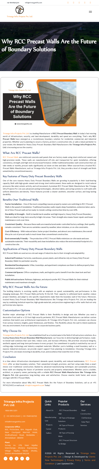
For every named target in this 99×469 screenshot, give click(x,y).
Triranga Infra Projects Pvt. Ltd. (16, 133)
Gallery (48, 433)
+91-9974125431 (13, 416)
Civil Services (86, 418)
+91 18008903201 (13, 2)
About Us (49, 410)
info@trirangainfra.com (33, 2)
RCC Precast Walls (11, 157)
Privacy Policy (74, 460)
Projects (49, 425)
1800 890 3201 (11, 410)
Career (48, 429)
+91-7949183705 (30, 416)
